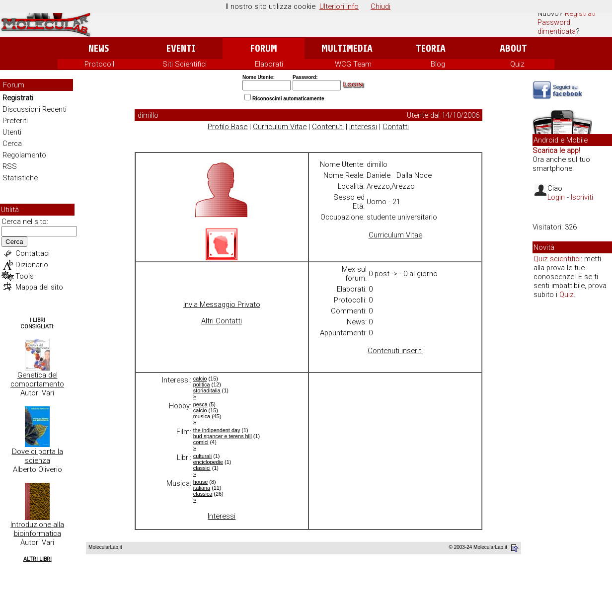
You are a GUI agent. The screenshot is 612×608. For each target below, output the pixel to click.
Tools (24, 276)
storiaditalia (207, 390)
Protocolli (100, 64)
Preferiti (15, 120)
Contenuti (328, 126)
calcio (200, 378)
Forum (263, 48)
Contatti (395, 126)
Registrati (580, 13)
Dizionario (31, 264)
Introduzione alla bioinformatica (37, 529)
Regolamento (24, 155)
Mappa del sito (39, 287)
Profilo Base (227, 126)
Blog (438, 64)
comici (201, 442)
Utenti (11, 132)
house (200, 482)
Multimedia (347, 48)
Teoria (431, 48)
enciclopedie (208, 462)
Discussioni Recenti (34, 109)
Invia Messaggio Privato (221, 304)
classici (202, 468)
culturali (202, 456)
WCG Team (353, 64)
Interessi (363, 126)
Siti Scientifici (184, 64)
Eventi (181, 48)
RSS (9, 166)
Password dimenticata (556, 27)
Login (556, 197)
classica (203, 494)
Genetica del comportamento (37, 379)
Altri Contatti (221, 320)
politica (201, 384)
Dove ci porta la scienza (37, 456)
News (98, 48)
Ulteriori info (339, 6)
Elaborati (269, 64)
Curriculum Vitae (279, 126)
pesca (200, 404)
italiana (201, 488)
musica (201, 416)
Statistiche (20, 177)
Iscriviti (582, 197)
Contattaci (32, 253)
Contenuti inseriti (395, 350)
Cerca (12, 143)
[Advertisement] (572, 459)
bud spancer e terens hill (222, 436)
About (513, 48)
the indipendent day (216, 430)
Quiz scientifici (557, 258)
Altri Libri (37, 559)
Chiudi (380, 6)
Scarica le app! (556, 150)
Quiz (517, 64)
